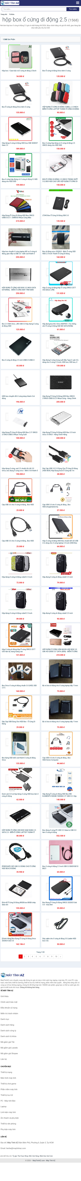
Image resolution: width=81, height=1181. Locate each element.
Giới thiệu (5, 996)
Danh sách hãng (7, 1025)
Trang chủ (4, 14)
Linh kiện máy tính (8, 1112)
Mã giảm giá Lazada (9, 1048)
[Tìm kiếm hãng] (34, 9)
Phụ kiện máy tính (8, 1129)
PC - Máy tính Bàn (8, 1101)
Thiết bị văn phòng (8, 1124)
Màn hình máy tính (8, 1078)
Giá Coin (50, 1156)
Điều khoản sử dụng (9, 1008)
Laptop (4, 1106)
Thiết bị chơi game (8, 1084)
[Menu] (77, 3)
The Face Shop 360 (24, 1156)
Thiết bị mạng (6, 1072)
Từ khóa (11, 14)
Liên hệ (4, 1059)
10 (56, 956)
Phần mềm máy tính (9, 1089)
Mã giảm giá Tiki (7, 1042)
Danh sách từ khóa (8, 1036)
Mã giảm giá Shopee (9, 1053)
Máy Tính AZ (50, 1160)
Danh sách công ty (8, 1030)
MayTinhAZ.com (39, 1160)
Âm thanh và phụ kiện (10, 1118)
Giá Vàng (35, 1156)
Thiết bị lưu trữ (7, 1095)
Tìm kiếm (73, 9)
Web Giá (43, 1156)
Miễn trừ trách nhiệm (9, 1013)
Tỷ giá (14, 1156)
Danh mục (5, 1019)
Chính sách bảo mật (9, 1002)
